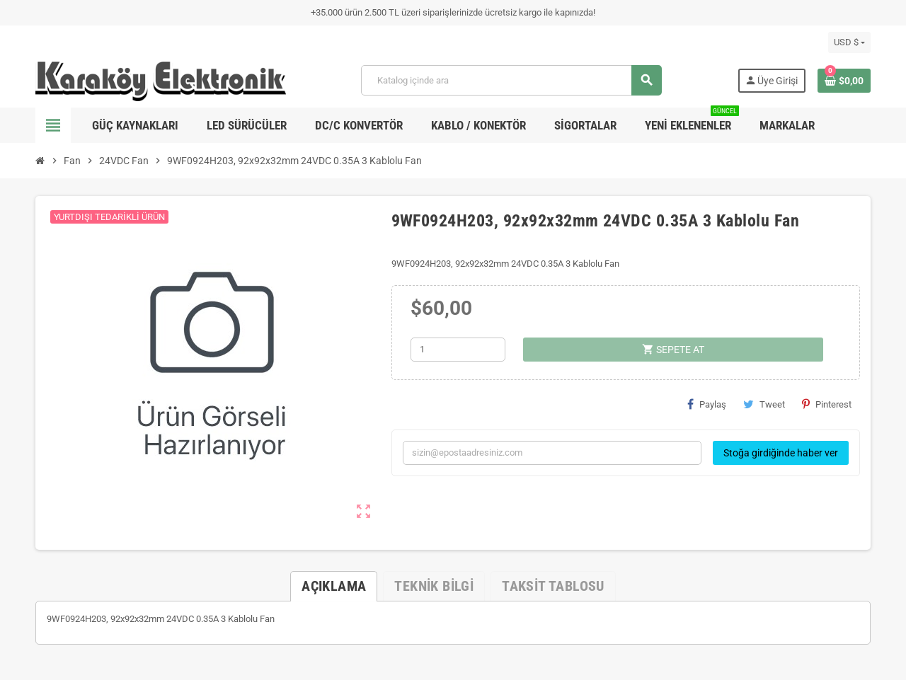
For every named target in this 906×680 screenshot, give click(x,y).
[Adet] (458, 350)
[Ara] (511, 80)
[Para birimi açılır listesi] (849, 42)
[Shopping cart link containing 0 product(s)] (844, 81)
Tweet (764, 404)
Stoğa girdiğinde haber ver (780, 453)
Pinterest (826, 404)
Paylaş (706, 404)
